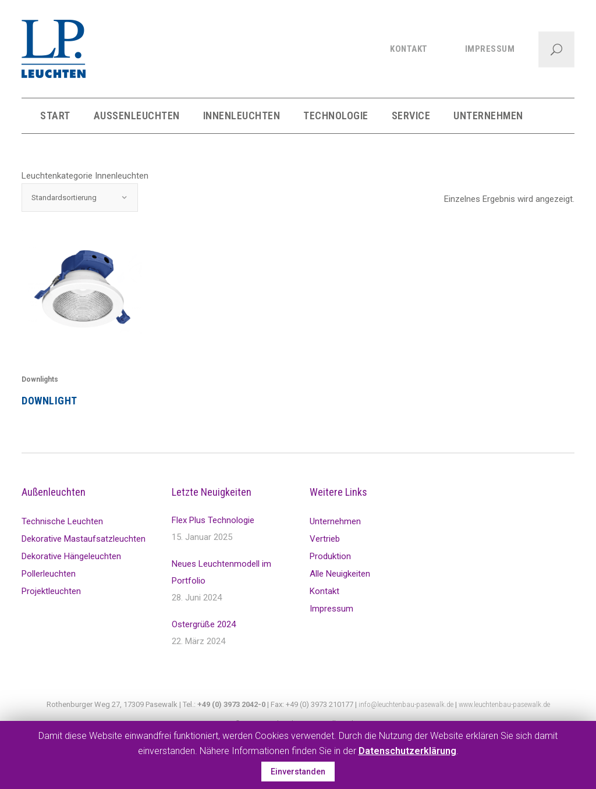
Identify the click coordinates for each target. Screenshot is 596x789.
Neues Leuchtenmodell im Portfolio (221, 572)
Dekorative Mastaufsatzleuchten (84, 539)
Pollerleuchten (49, 573)
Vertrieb (325, 539)
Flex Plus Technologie (213, 520)
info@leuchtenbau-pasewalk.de (406, 704)
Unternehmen (335, 521)
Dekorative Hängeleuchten (71, 556)
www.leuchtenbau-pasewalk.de (504, 704)
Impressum (331, 608)
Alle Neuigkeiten (340, 573)
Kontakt (324, 591)
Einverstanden (298, 771)
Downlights (40, 379)
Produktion (330, 556)
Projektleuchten (51, 591)
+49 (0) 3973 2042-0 (231, 704)
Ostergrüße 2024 (204, 624)
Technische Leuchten (62, 521)
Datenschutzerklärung (407, 750)
